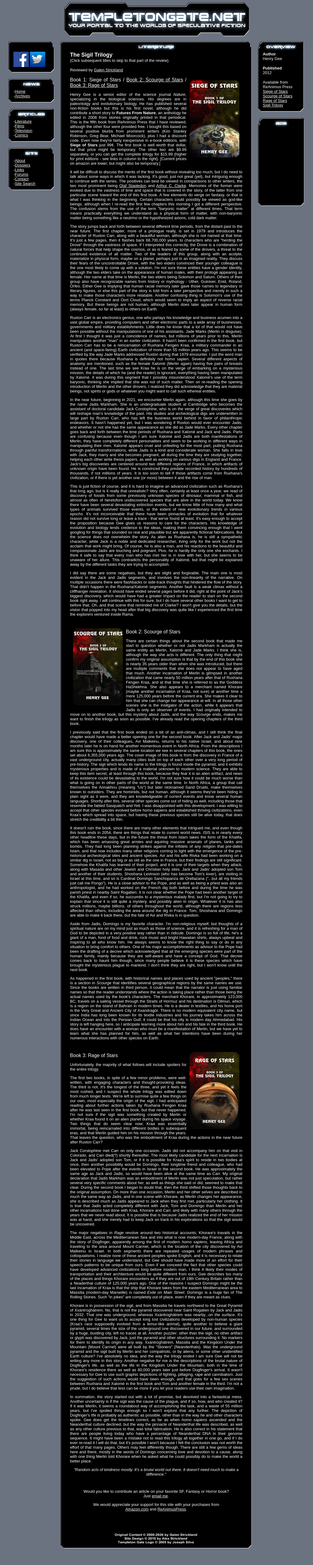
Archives (22, 96)
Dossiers (23, 165)
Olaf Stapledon (132, 185)
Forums (21, 174)
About (20, 160)
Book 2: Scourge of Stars (154, 79)
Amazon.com (137, 1509)
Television (23, 130)
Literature (23, 121)
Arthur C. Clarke (171, 185)
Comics (21, 135)
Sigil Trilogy (273, 105)
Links (19, 169)
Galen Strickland (108, 70)
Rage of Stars (275, 100)
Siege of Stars (275, 91)
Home (20, 91)
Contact (22, 179)
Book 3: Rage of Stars (94, 85)
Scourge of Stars (278, 96)
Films (19, 126)
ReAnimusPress (171, 1509)
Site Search (25, 183)
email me (160, 1496)
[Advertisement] (281, 165)
